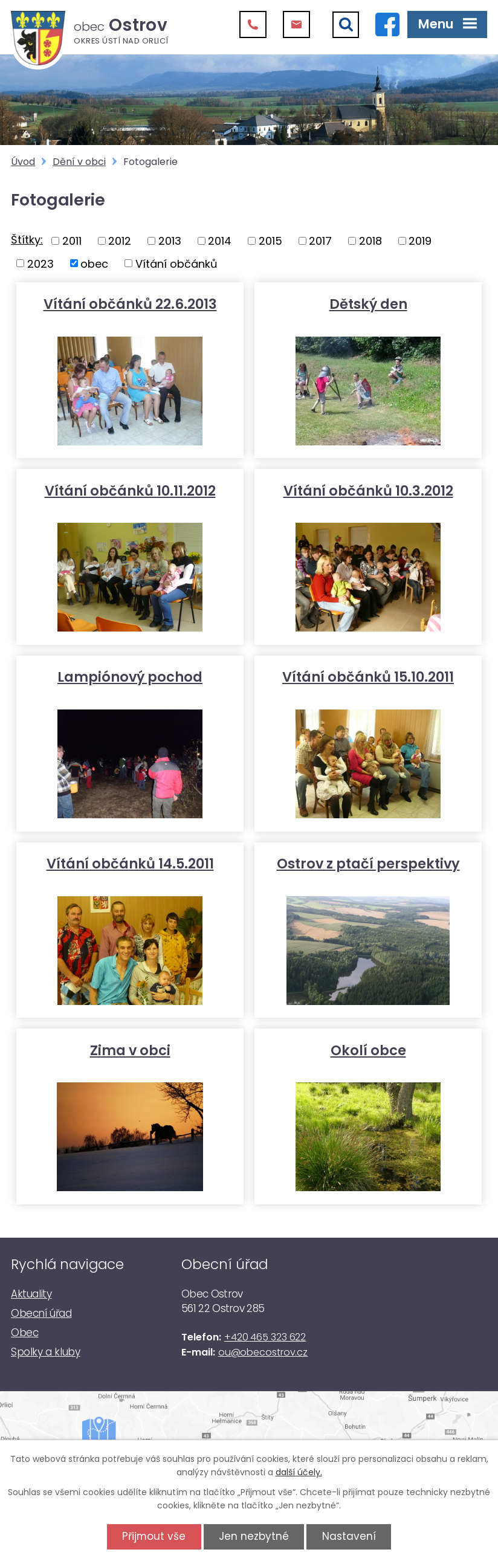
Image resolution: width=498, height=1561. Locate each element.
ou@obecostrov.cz (263, 1352)
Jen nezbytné (254, 1536)
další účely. (299, 1472)
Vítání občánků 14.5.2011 (130, 863)
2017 (320, 240)
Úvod (23, 162)
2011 (72, 240)
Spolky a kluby (45, 1352)
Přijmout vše (154, 1536)
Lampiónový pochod (129, 676)
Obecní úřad (41, 1313)
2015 (270, 240)
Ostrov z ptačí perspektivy (368, 863)
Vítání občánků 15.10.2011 (368, 676)
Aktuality (31, 1294)
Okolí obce (368, 1050)
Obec (24, 1332)
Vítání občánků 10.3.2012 (368, 490)
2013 (169, 240)
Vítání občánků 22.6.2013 (130, 303)
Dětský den (368, 303)
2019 (420, 240)
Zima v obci (130, 1050)
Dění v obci (79, 162)
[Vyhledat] (345, 24)
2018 (370, 240)
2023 (40, 263)
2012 (119, 240)
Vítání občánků (176, 263)
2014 (219, 240)
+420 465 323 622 (265, 1337)
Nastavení (349, 1536)
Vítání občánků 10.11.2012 (130, 490)
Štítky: (27, 239)
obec (94, 263)
